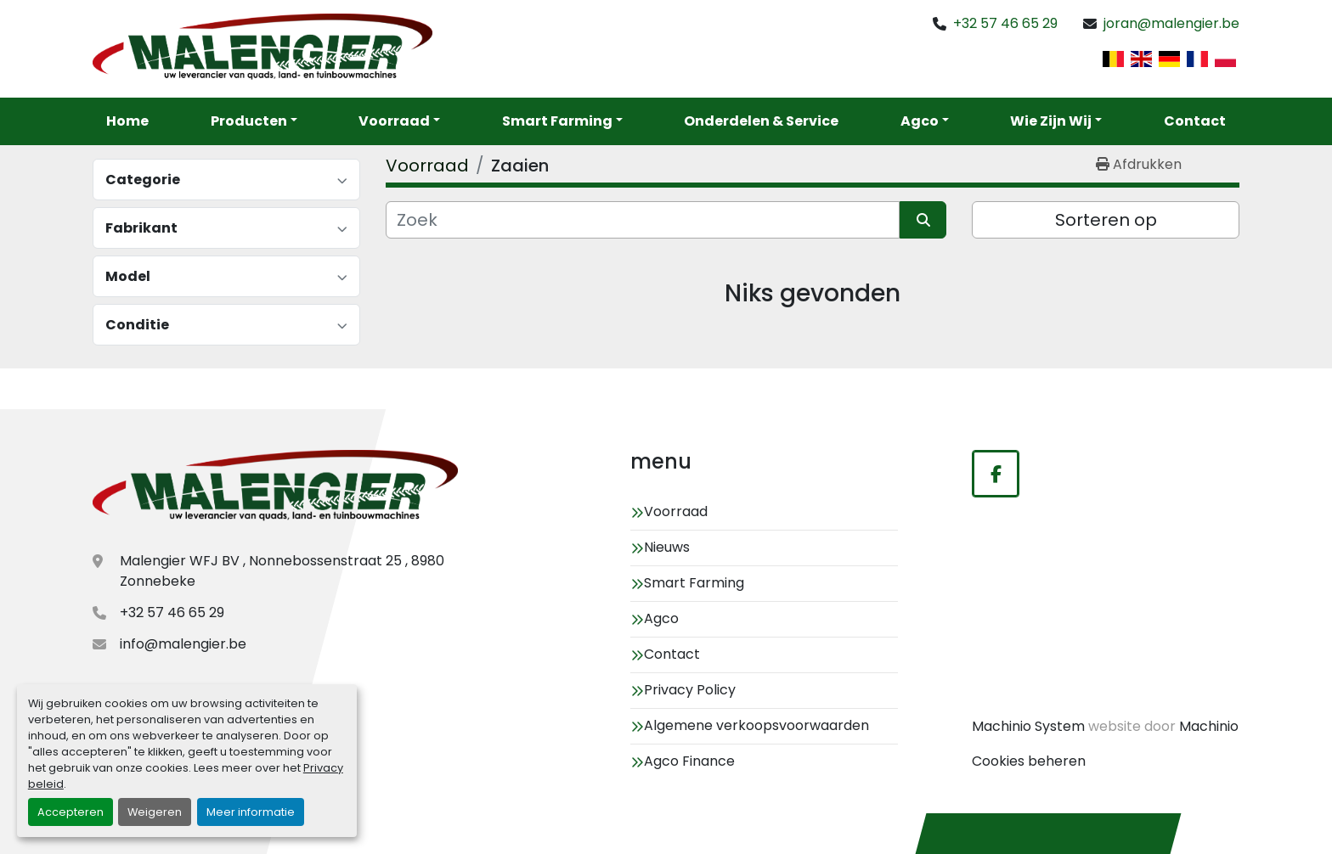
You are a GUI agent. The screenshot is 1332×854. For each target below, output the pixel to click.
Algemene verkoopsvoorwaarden (756, 725)
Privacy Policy (690, 689)
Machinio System (1028, 726)
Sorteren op (1106, 220)
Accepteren (70, 812)
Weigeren (154, 812)
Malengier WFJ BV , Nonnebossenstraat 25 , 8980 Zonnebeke (282, 571)
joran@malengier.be (1171, 23)
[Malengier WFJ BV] (275, 487)
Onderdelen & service (761, 121)
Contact (1195, 121)
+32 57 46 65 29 (1005, 23)
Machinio (1209, 726)
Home (127, 121)
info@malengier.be (183, 644)
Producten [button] (249, 121)
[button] (399, 121)
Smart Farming (557, 121)
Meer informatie (250, 812)
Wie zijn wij (1051, 121)
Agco (919, 121)
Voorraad (394, 121)
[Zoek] (643, 220)
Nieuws (667, 547)
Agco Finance (689, 761)
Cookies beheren (1029, 761)
